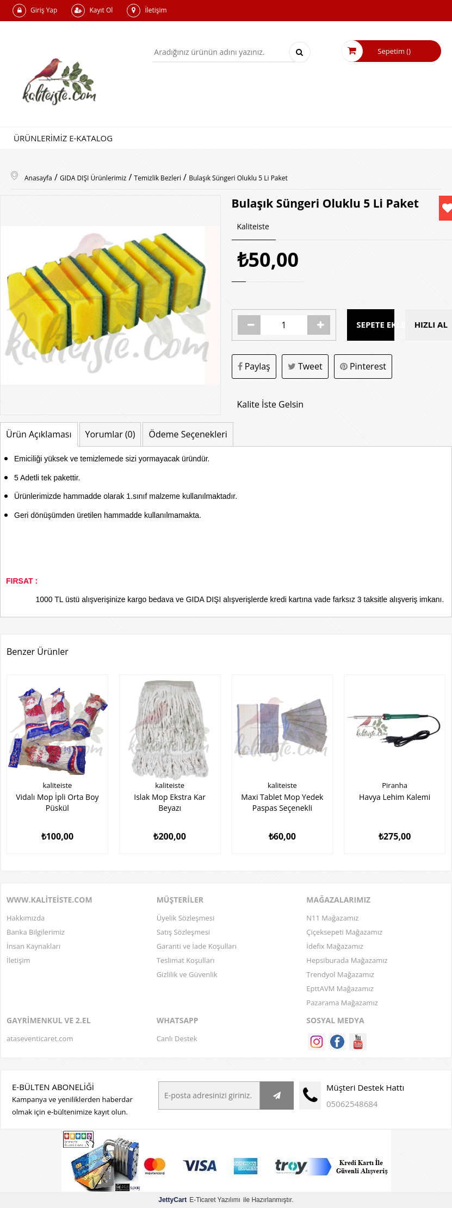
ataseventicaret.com (40, 1038)
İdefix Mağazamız (334, 945)
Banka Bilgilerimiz (36, 931)
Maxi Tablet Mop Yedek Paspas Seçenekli (282, 802)
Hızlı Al (431, 325)
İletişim (146, 10)
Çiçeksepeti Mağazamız (344, 931)
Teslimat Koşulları (186, 960)
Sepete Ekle (375, 325)
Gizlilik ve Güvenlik (187, 974)
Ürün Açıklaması (39, 434)
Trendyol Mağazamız (340, 974)
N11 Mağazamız (332, 917)
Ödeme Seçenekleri (187, 434)
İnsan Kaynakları (33, 945)
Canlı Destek (177, 1038)
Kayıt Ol (92, 10)
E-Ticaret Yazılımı (199, 1199)
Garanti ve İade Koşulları (197, 945)
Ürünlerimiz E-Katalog (63, 138)
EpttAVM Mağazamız (339, 988)
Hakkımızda (26, 917)
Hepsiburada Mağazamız (346, 960)
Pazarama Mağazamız (341, 1002)
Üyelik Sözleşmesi (186, 917)
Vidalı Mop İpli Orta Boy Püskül (57, 802)
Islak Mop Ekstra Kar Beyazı (170, 802)
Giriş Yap (35, 10)
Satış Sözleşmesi (183, 931)
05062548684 (351, 1103)
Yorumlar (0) (110, 434)
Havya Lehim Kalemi (395, 797)
